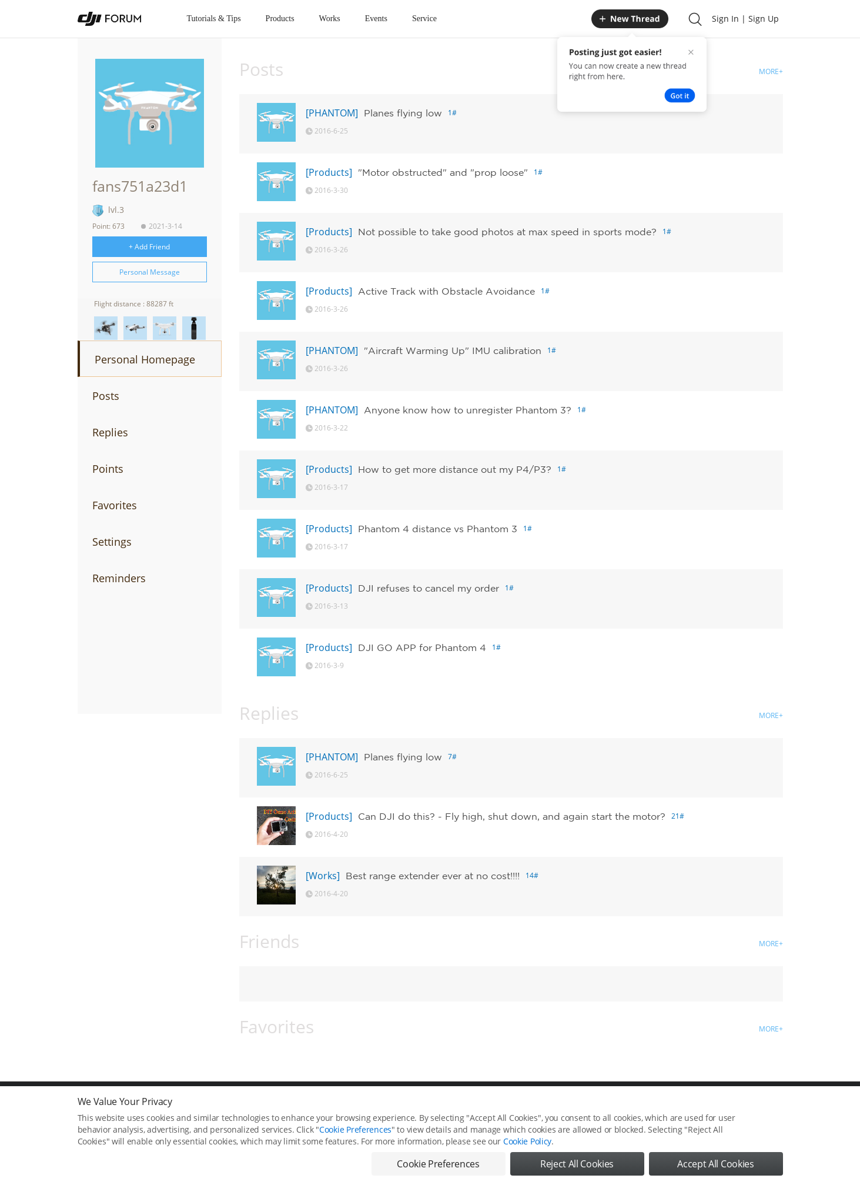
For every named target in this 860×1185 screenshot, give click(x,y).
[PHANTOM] (332, 112)
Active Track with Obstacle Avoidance (446, 291)
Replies (110, 432)
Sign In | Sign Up (745, 18)
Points (107, 469)
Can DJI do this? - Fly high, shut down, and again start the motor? (511, 816)
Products (280, 18)
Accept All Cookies (715, 1169)
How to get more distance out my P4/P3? (454, 469)
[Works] (323, 875)
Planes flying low (403, 113)
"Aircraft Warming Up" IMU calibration (452, 350)
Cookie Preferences (355, 1134)
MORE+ (771, 71)
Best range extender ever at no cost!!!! (433, 875)
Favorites (114, 505)
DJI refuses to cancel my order (428, 588)
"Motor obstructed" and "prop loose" (443, 172)
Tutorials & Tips (214, 18)
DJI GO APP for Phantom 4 (422, 647)
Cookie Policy (527, 1146)
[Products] (329, 172)
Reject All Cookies (577, 1169)
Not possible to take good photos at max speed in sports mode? (507, 231)
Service (424, 18)
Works (329, 18)
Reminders (119, 578)
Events (376, 18)
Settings (112, 542)
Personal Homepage (145, 359)
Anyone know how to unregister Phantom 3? (467, 410)
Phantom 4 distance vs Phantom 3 (437, 528)
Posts (105, 396)
